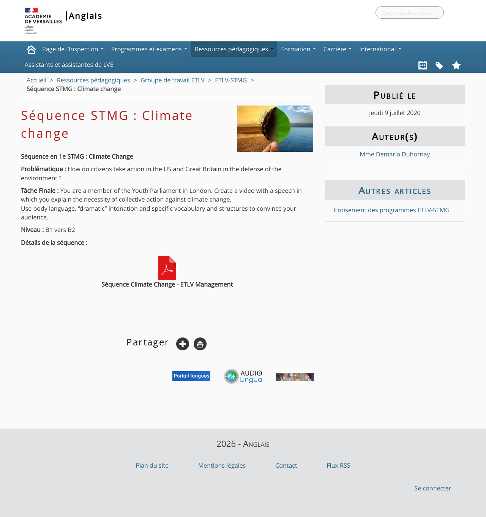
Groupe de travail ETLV (172, 80)
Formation (298, 49)
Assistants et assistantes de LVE (69, 64)
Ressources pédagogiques (234, 49)
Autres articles (394, 190)
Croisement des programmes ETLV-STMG (392, 210)
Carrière (337, 49)
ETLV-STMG (231, 80)
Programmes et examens (149, 49)
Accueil (36, 80)
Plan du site (152, 465)
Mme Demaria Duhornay (395, 154)
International (380, 49)
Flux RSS (338, 465)
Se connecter (433, 488)
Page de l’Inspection (73, 49)
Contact (286, 465)
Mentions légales (222, 465)
